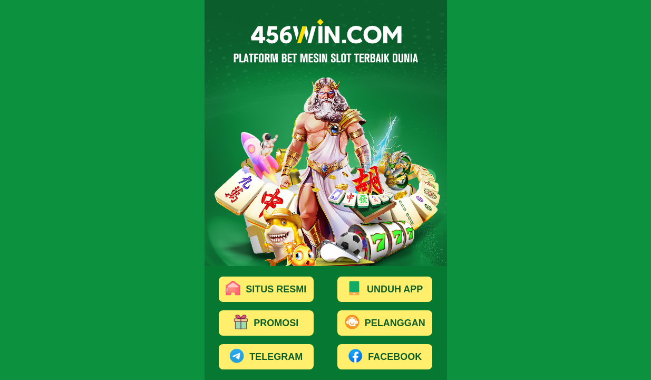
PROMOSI (266, 323)
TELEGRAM (266, 357)
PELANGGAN (385, 323)
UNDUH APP (385, 290)
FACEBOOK (385, 357)
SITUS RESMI (266, 290)
